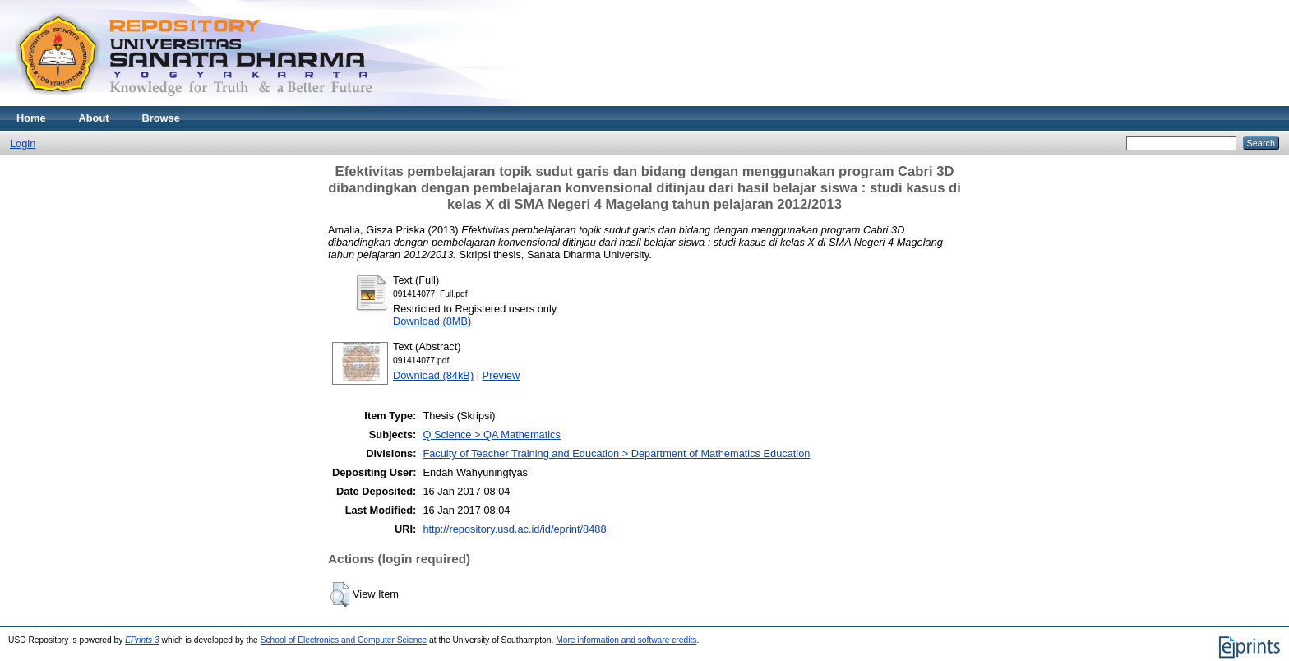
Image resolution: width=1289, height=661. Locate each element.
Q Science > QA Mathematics (492, 434)
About (94, 118)
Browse (161, 118)
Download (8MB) (432, 321)
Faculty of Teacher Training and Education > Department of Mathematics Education (616, 453)
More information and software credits (626, 640)
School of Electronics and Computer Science (344, 640)
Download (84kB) (433, 375)
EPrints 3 (142, 640)
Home (31, 118)
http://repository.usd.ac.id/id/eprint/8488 (514, 529)
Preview (501, 375)
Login (22, 143)
